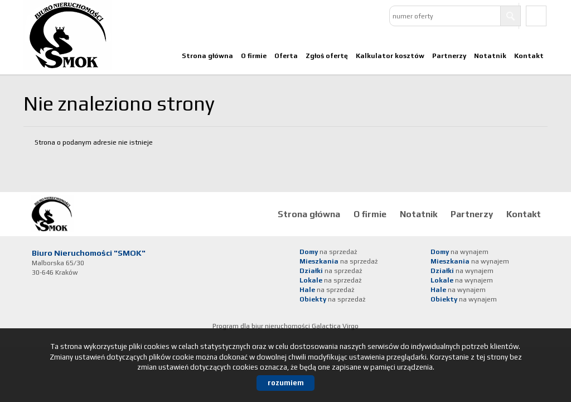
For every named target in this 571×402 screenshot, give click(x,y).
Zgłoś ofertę (327, 56)
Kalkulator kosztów (390, 56)
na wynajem (459, 252)
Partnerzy (449, 56)
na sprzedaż (328, 252)
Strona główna (207, 56)
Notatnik (490, 56)
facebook (536, 16)
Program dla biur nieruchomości (262, 326)
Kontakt (529, 56)
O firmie (254, 56)
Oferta (286, 56)
